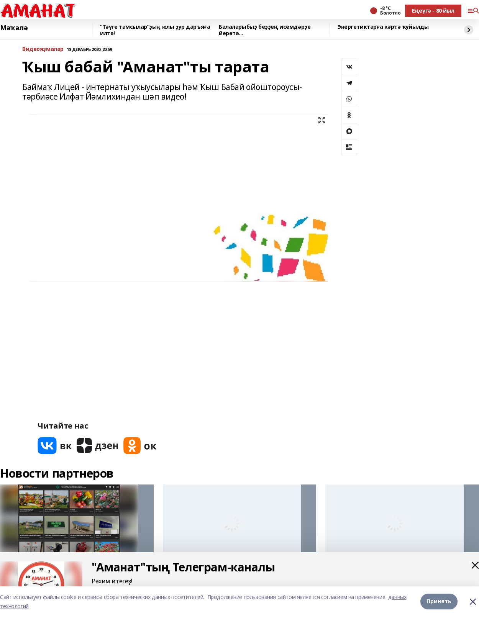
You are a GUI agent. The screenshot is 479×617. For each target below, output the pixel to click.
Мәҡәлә (14, 28)
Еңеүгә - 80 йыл (433, 10)
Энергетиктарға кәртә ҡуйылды (383, 27)
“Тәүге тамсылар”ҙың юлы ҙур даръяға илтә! (155, 30)
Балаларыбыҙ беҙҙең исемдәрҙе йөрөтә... (264, 30)
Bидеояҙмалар (43, 49)
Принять (439, 601)
